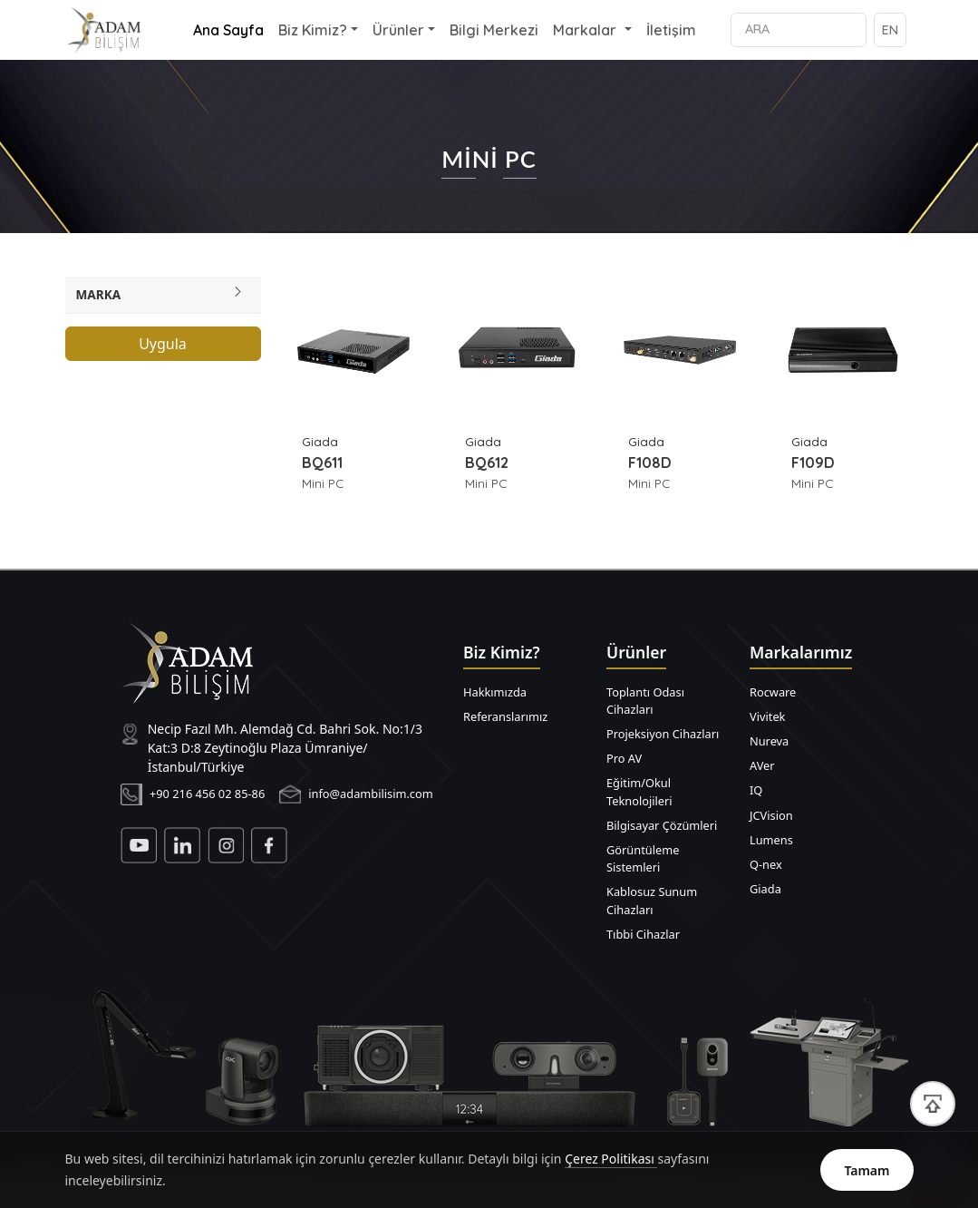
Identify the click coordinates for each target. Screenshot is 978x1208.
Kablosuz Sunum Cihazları (651, 900)
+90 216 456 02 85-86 (207, 793)
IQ (756, 790)
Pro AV (624, 758)
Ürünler (398, 30)
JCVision (771, 815)
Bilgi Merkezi (494, 30)
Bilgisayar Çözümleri (661, 825)
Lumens (771, 840)
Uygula (163, 344)
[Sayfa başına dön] (932, 1103)
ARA (757, 29)
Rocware (773, 692)
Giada (765, 889)
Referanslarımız (505, 716)
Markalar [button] (586, 30)
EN (890, 30)
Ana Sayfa (228, 30)
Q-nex (766, 864)
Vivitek (767, 716)
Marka (98, 294)
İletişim (671, 30)
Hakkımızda (495, 692)
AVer (762, 765)
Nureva (769, 741)
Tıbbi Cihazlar (643, 934)
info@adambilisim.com (370, 793)
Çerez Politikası (611, 1170)
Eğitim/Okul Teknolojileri (639, 791)
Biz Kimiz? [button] (312, 30)
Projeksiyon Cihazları (662, 734)
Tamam (866, 1181)
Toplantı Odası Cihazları (645, 700)
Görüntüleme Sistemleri (642, 858)
